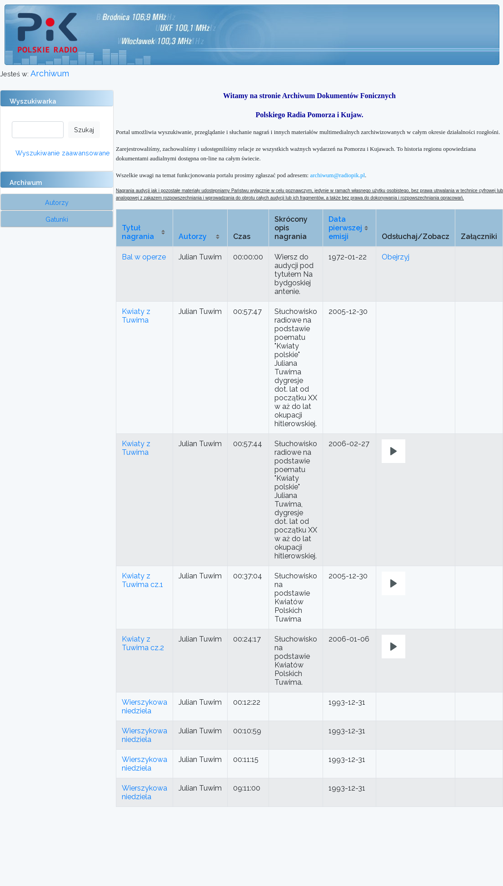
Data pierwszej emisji (345, 228)
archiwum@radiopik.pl (337, 175)
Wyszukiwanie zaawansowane (62, 153)
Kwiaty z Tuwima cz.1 (142, 580)
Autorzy (193, 236)
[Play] (393, 451)
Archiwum (49, 73)
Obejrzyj (395, 257)
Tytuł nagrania (138, 232)
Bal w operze (144, 257)
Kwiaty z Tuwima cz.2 (143, 643)
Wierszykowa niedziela (144, 706)
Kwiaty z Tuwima (136, 315)
